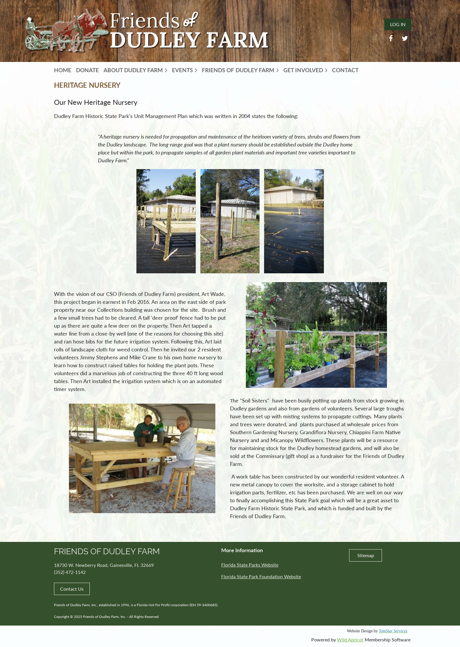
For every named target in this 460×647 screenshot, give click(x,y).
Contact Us (72, 589)
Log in (397, 24)
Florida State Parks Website (249, 564)
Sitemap (365, 555)
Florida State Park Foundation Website (261, 576)
